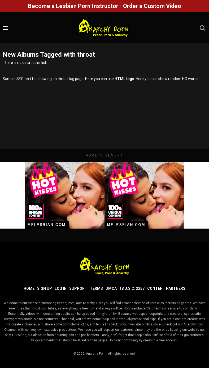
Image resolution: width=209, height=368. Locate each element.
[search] (202, 28)
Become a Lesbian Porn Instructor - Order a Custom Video (104, 6)
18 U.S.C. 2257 (132, 288)
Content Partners (166, 288)
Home (29, 288)
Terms (96, 288)
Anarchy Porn (96, 353)
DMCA (111, 288)
